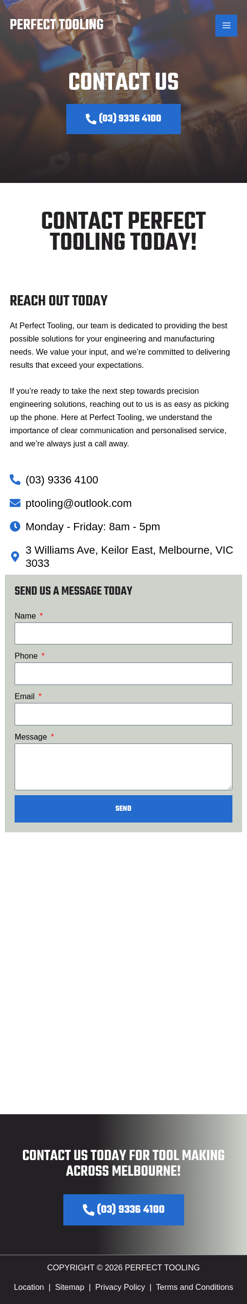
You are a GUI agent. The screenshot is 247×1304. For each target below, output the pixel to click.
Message (32, 736)
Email (26, 696)
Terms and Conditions (194, 1287)
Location (29, 1287)
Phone (27, 655)
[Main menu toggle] (226, 26)
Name (26, 615)
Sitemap (69, 1287)
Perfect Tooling (56, 25)
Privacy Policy (120, 1287)
